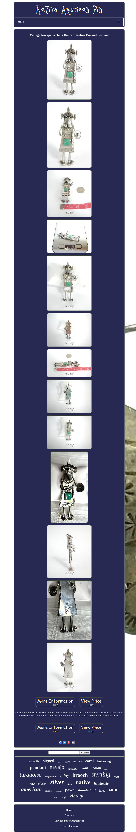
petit (59, 762)
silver (57, 782)
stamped (48, 791)
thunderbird (87, 790)
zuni (113, 789)
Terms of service (69, 826)
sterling (100, 774)
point (106, 769)
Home (69, 810)
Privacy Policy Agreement (69, 820)
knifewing (104, 761)
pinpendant (50, 776)
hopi (64, 797)
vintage (77, 795)
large (102, 790)
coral (89, 761)
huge (67, 761)
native (83, 782)
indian (96, 768)
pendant (38, 767)
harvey (77, 761)
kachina (59, 791)
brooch (80, 775)
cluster (42, 783)
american (31, 789)
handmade (101, 783)
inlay (64, 775)
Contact (69, 815)
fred (116, 776)
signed (48, 760)
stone (69, 784)
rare (56, 797)
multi (84, 768)
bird (32, 783)
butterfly (72, 769)
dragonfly (33, 761)
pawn (70, 790)
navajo (57, 767)
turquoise (30, 775)
